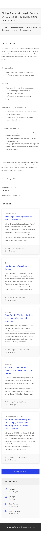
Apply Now (20, 471)
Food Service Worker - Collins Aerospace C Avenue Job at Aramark (19, 318)
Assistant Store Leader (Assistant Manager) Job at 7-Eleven (18, 370)
